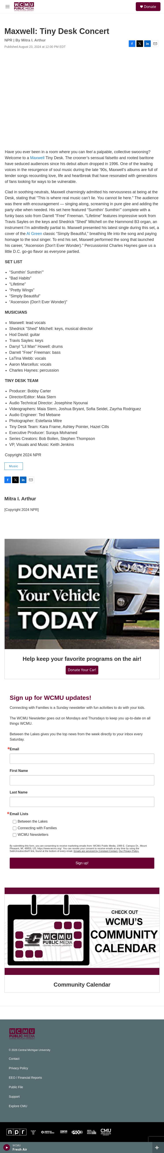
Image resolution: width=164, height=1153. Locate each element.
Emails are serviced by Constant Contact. (96, 851)
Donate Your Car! (82, 669)
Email (14, 749)
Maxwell (37, 158)
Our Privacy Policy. (129, 851)
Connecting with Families (37, 828)
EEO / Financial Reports (25, 1077)
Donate (150, 7)
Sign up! (82, 863)
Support (14, 1096)
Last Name (19, 792)
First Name (19, 771)
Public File (16, 1087)
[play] (6, 1147)
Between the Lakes (33, 821)
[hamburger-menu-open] (7, 6)
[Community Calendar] (82, 931)
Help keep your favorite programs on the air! (82, 659)
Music (13, 466)
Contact (14, 1058)
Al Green (34, 233)
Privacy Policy (18, 1068)
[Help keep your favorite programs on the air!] (82, 594)
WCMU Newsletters (33, 834)
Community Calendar (82, 984)
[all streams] (158, 1147)
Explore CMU (18, 1106)
